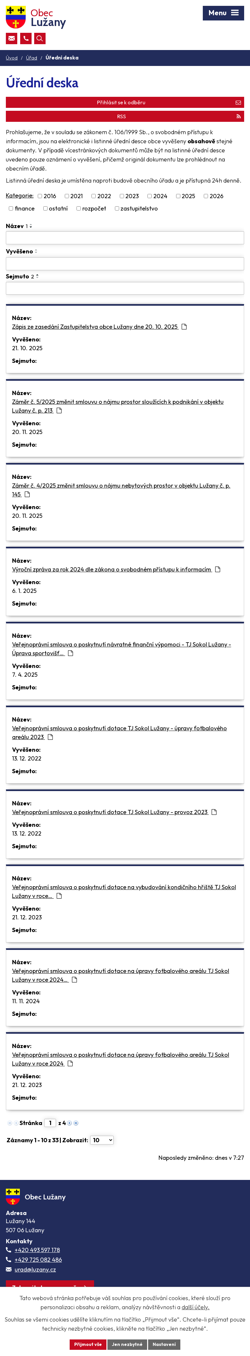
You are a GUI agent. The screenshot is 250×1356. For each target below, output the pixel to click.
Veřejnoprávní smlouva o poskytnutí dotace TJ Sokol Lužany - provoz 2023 (114, 812)
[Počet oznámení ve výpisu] (102, 1140)
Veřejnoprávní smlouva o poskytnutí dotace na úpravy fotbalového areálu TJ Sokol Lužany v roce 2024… (120, 975)
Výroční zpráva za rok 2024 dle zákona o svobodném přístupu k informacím (116, 569)
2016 (50, 196)
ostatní (58, 208)
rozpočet (94, 208)
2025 (188, 196)
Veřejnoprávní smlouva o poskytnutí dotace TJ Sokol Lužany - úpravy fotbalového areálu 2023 (119, 732)
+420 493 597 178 (37, 1250)
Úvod (12, 58)
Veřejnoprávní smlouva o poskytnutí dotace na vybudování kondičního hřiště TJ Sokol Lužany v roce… (124, 891)
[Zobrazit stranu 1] (50, 1123)
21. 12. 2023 (27, 917)
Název (17, 226)
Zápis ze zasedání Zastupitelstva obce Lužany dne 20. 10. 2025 (99, 326)
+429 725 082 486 (38, 1259)
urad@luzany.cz (35, 1269)
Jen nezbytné (127, 1344)
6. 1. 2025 (24, 591)
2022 (104, 196)
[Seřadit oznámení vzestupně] (31, 224)
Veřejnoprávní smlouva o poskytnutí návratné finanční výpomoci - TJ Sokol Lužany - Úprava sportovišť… (121, 649)
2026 (216, 196)
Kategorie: (20, 195)
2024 (160, 196)
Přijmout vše (88, 1344)
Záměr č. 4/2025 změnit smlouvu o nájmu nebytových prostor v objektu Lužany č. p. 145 (121, 490)
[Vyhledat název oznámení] (125, 237)
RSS (179, 116)
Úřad (31, 58)
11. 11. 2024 (26, 1001)
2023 (132, 196)
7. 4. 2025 (24, 674)
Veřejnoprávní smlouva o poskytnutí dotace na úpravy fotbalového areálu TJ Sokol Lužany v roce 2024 (120, 1059)
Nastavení (164, 1344)
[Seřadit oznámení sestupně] (31, 227)
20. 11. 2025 (27, 432)
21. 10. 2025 (27, 348)
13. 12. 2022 (26, 758)
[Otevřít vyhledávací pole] (40, 38)
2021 (76, 196)
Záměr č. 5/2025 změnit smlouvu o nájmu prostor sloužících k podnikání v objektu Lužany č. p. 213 (118, 406)
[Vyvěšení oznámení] (125, 263)
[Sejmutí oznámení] (125, 288)
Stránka (31, 1123)
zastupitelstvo (139, 208)
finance (25, 208)
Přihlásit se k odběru (169, 102)
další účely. (196, 1307)
